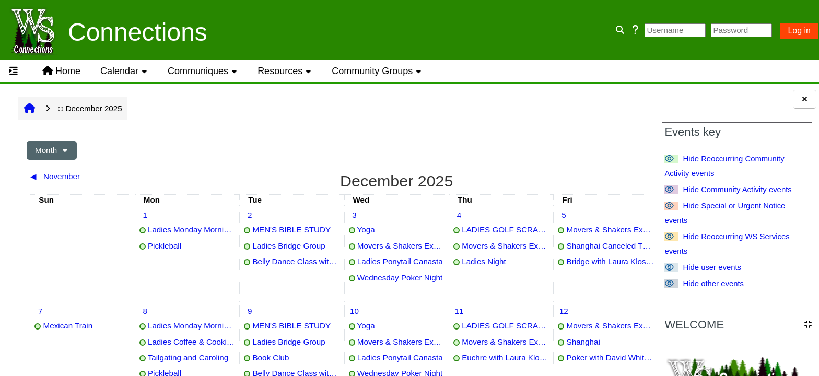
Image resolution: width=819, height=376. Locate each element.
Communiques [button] (198, 71)
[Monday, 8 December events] (126, 311)
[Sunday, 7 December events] (39, 311)
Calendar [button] (119, 71)
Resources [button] (280, 71)
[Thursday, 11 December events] (386, 311)
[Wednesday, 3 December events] (299, 214)
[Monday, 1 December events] (126, 214)
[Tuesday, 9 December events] (212, 311)
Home (61, 71)
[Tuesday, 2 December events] (212, 214)
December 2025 (89, 108)
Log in (799, 30)
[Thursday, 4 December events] (386, 214)
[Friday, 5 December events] (473, 214)
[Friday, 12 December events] (473, 311)
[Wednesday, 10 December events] (299, 311)
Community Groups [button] (372, 71)
